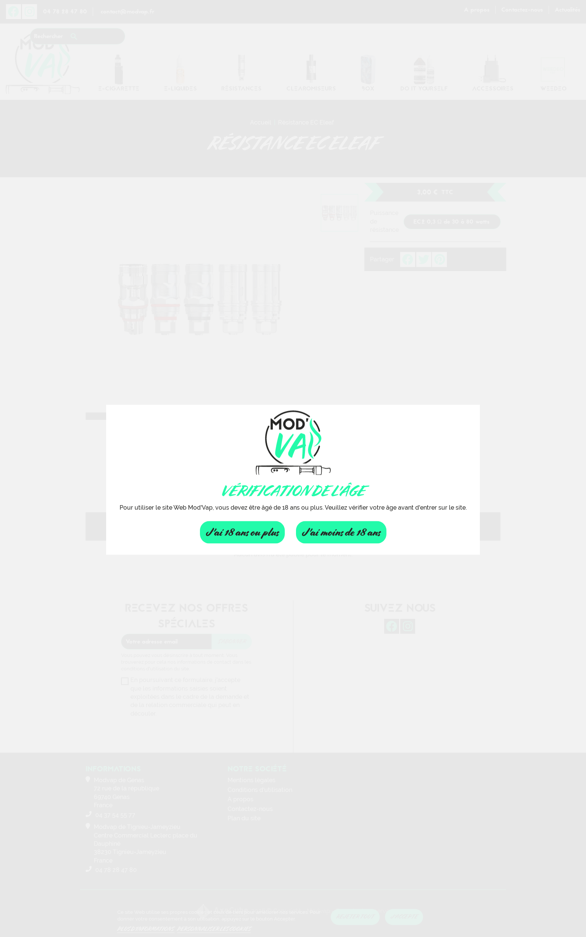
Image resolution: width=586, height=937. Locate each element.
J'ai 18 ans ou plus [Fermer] (242, 532)
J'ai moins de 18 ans (341, 532)
